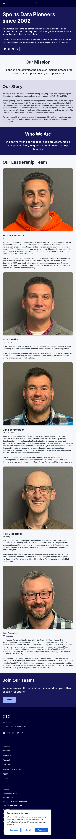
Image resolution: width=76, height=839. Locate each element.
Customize (14, 830)
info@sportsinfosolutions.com (14, 726)
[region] (27, 822)
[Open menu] (4, 3)
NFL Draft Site (8, 797)
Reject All (28, 830)
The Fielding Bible (10, 793)
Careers (9, 700)
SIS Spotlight (8, 809)
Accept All (41, 830)
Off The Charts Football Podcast (15, 801)
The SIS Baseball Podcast (12, 805)
